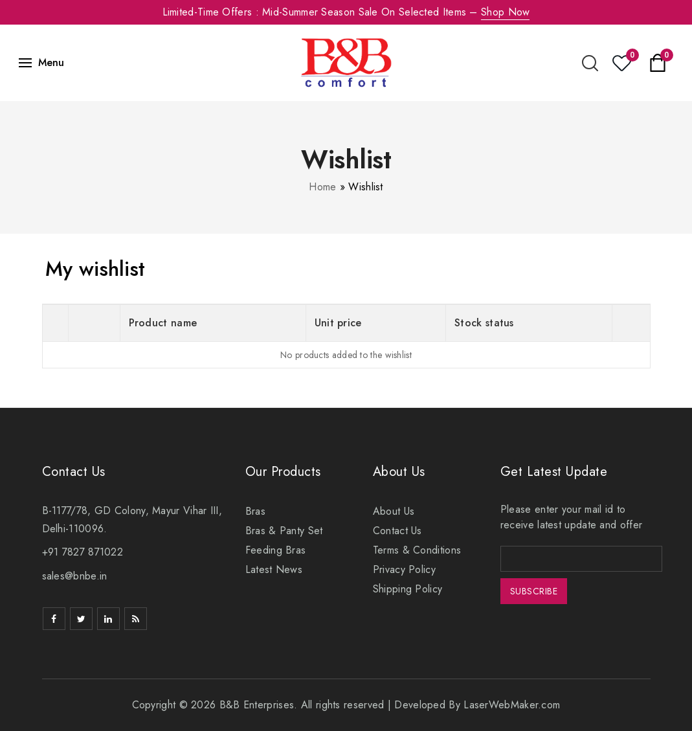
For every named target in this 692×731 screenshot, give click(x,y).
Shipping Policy (408, 588)
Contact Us (397, 530)
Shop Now (505, 12)
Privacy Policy (404, 569)
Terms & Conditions (417, 550)
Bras (255, 511)
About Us (393, 511)
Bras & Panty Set (284, 530)
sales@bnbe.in (74, 575)
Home (322, 186)
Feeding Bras (275, 550)
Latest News (273, 569)
